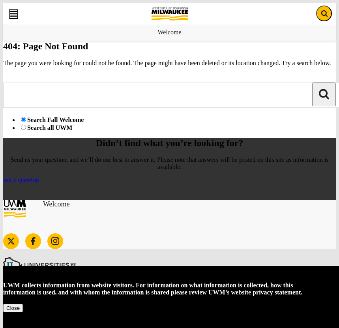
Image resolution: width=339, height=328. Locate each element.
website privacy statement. (267, 292)
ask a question (21, 180)
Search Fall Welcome (55, 119)
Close (13, 308)
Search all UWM (49, 127)
